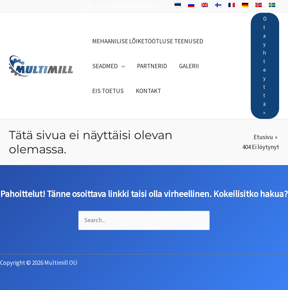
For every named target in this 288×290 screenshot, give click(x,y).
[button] (108, 66)
